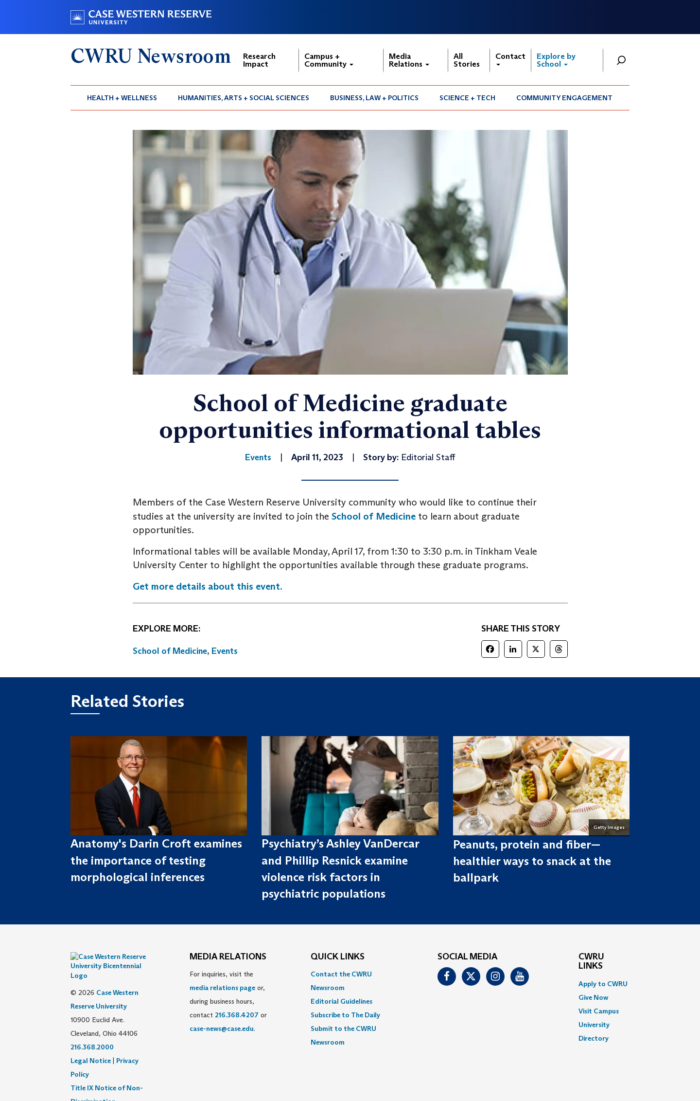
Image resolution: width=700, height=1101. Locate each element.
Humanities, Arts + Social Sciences (243, 97)
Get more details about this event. (207, 586)
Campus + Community (328, 60)
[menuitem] (122, 98)
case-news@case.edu (222, 1028)
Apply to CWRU (603, 983)
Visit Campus (598, 1011)
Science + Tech (467, 97)
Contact (510, 59)
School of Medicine (374, 516)
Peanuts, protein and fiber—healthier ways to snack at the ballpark (532, 861)
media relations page (222, 987)
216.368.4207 (237, 1015)
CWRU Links (591, 962)
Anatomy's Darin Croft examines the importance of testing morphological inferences (156, 860)
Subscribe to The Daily (345, 1015)
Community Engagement (564, 97)
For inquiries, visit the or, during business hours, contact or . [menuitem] (228, 1001)
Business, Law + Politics (374, 97)
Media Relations (409, 60)
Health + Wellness (122, 97)
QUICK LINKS (338, 957)
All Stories (467, 60)
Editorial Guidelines (341, 1001)
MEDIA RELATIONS (228, 957)
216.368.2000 (92, 1022)
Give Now (593, 997)
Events (224, 651)
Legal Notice (90, 1036)
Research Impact (259, 60)
